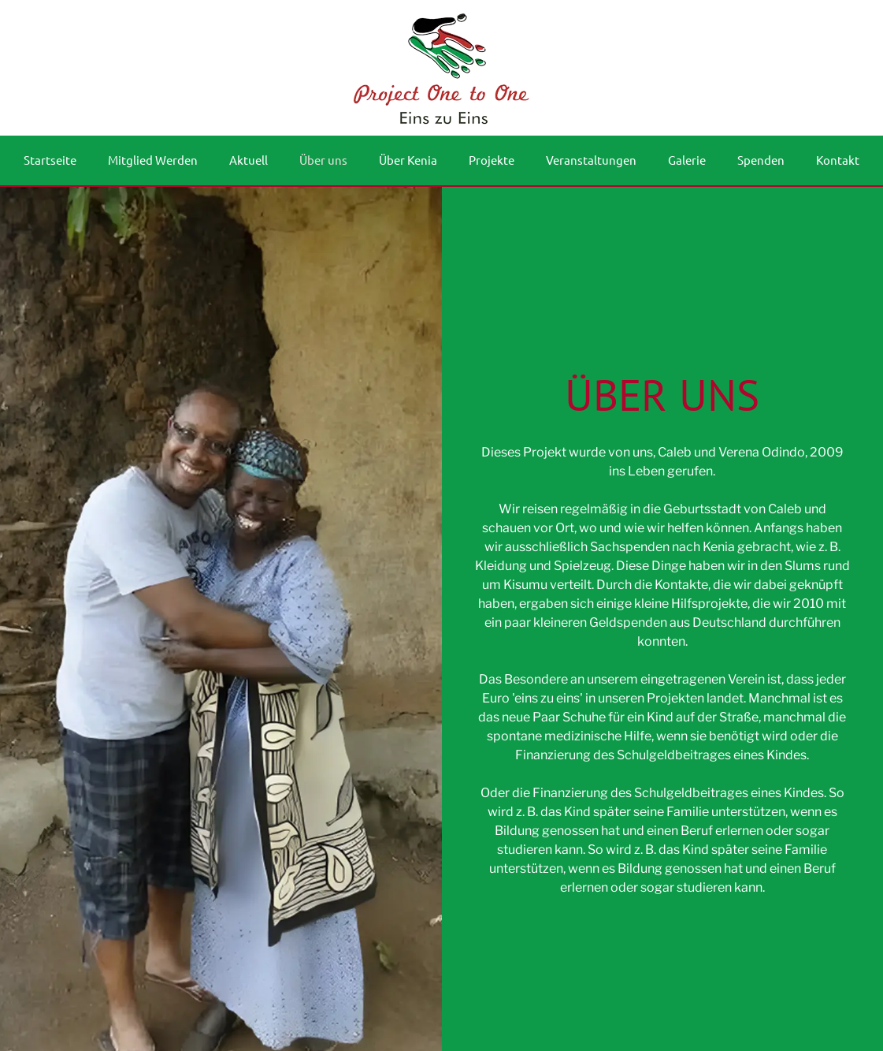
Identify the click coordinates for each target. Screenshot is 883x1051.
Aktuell (248, 159)
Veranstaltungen (591, 159)
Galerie (687, 159)
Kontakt (837, 159)
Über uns (323, 159)
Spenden (761, 159)
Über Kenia (408, 159)
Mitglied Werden (153, 159)
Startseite (50, 159)
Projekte (491, 159)
